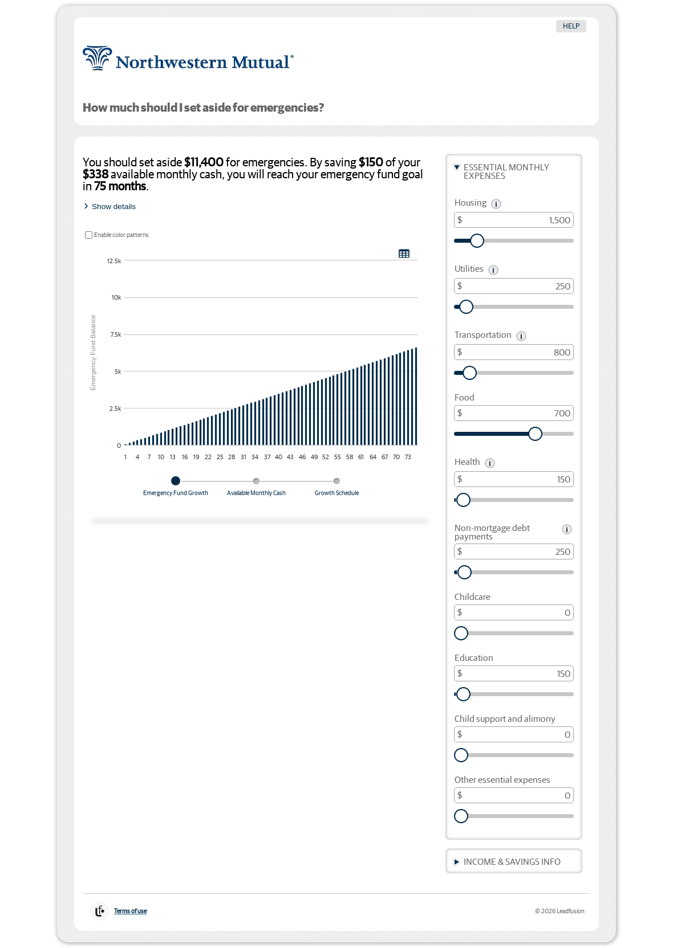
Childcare (472, 597)
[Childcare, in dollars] (514, 612)
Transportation (483, 335)
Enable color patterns (121, 235)
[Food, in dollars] (514, 413)
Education (474, 658)
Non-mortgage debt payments (492, 532)
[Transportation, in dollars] (514, 352)
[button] (496, 204)
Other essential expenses (502, 780)
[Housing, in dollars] (514, 220)
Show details (114, 206)
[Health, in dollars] (514, 479)
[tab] (175, 490)
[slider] (514, 241)
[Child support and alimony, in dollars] (514, 734)
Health (467, 462)
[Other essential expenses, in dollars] (514, 795)
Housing (470, 203)
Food (465, 398)
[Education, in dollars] (514, 673)
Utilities (469, 269)
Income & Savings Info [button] (512, 862)
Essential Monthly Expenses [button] (506, 172)
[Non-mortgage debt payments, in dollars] (514, 551)
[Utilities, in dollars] (514, 286)
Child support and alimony (505, 719)
